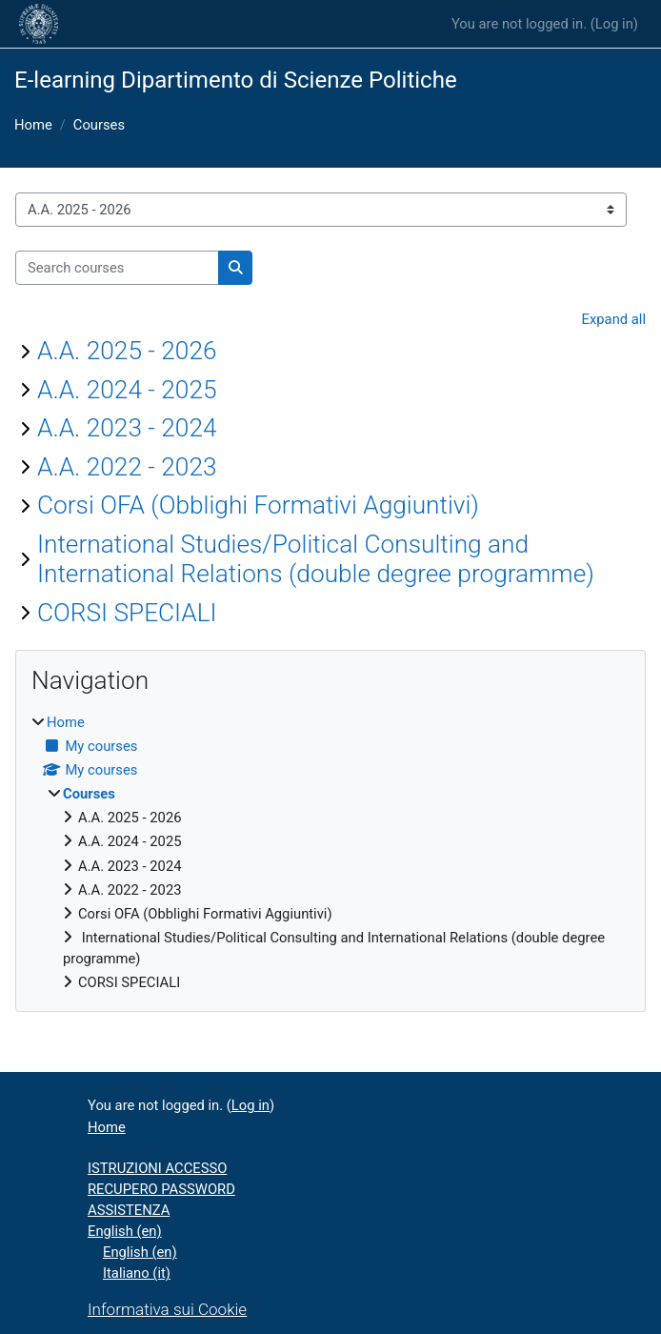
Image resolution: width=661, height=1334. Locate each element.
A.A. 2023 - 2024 (127, 428)
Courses (99, 124)
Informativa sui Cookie (167, 1309)
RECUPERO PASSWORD (161, 1189)
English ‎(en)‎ (125, 1231)
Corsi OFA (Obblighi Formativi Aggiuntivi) (258, 505)
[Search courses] (117, 268)
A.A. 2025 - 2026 (127, 350)
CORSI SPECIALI (127, 612)
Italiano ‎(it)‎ (136, 1273)
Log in (614, 23)
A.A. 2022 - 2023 (127, 467)
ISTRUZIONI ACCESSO (157, 1168)
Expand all (614, 319)
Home (33, 124)
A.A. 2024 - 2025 (127, 389)
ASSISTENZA (129, 1210)
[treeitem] (330, 853)
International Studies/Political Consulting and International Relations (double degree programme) (315, 559)
